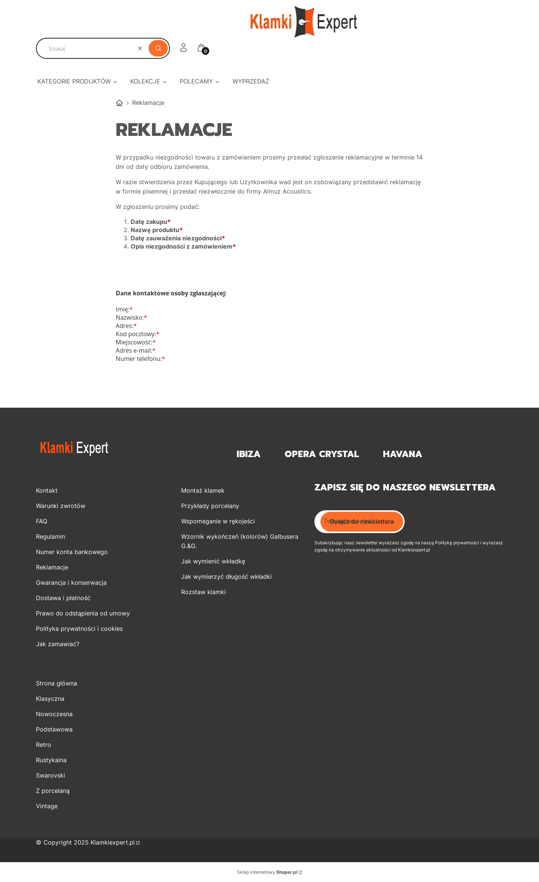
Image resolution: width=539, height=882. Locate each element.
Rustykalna (51, 760)
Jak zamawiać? (57, 644)
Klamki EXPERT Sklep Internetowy (119, 103)
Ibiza (249, 454)
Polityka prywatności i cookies (79, 628)
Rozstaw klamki (203, 592)
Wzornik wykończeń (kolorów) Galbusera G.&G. (239, 541)
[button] (158, 48)
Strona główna (56, 683)
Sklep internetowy (267, 872)
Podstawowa (54, 729)
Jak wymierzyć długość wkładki (226, 576)
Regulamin (50, 536)
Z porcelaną (53, 790)
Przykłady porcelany (210, 506)
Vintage (47, 806)
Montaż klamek (203, 490)
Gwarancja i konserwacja (71, 582)
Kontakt (47, 490)
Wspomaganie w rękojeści (218, 521)
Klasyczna (50, 698)
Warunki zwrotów (60, 506)
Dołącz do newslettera (362, 521)
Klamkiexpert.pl (113, 842)
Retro (43, 744)
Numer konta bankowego (72, 552)
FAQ (41, 521)
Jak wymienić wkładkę (213, 561)
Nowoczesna (54, 714)
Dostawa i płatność (63, 598)
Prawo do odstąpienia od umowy (83, 613)
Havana (402, 454)
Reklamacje (52, 567)
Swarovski (50, 775)
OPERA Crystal (321, 454)
